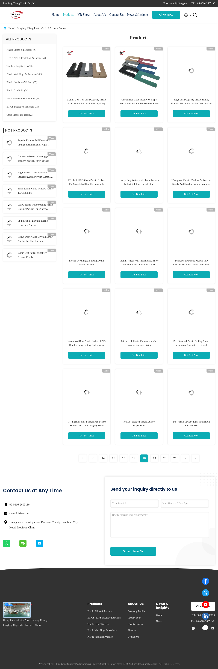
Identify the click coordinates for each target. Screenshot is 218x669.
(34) (17, 90)
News (159, 621)
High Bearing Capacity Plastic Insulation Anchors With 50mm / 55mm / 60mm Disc (34, 175)
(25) (23, 106)
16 (123, 458)
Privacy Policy (45, 664)
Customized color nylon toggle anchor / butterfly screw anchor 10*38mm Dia (33, 159)
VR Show (84, 14)
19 (154, 458)
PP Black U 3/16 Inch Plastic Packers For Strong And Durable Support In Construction (86, 184)
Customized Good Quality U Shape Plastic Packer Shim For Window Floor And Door (139, 103)
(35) (22, 82)
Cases (159, 615)
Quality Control (135, 624)
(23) (20, 115)
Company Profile (136, 611)
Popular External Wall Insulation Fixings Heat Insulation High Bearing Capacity (34, 143)
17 (133, 458)
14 (103, 458)
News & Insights (138, 14)
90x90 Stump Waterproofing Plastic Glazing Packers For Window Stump (35, 207)
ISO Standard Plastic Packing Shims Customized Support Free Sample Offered (191, 345)
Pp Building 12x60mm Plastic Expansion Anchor (33, 222)
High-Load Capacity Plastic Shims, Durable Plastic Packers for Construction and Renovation (191, 103)
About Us (100, 14)
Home (55, 14)
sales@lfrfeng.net (19, 513)
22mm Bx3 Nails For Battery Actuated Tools (32, 255)
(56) (23, 98)
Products (68, 14)
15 (113, 458)
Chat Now (166, 15)
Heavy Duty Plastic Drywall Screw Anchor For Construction (35, 239)
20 (164, 458)
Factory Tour (134, 617)
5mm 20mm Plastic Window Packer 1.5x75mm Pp (35, 190)
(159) (26, 58)
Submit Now (133, 551)
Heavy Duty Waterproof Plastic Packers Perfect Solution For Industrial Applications (139, 184)
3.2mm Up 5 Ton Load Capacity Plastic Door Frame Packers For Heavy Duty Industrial (86, 103)
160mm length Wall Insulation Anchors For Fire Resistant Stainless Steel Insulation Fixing (139, 264)
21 (174, 458)
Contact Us (116, 14)
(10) (20, 66)
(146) (24, 74)
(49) (21, 50)
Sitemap (132, 630)
